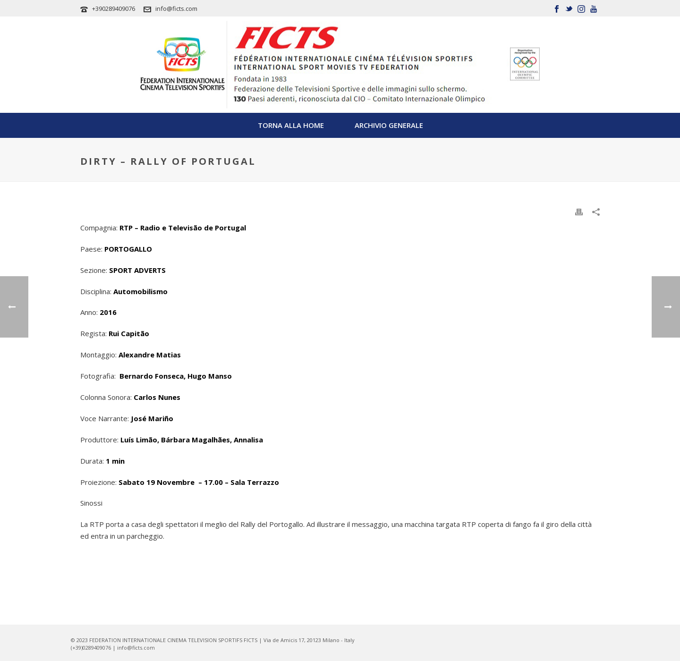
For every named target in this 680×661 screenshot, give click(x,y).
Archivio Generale (389, 125)
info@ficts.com (176, 8)
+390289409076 (113, 8)
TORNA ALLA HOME (291, 125)
